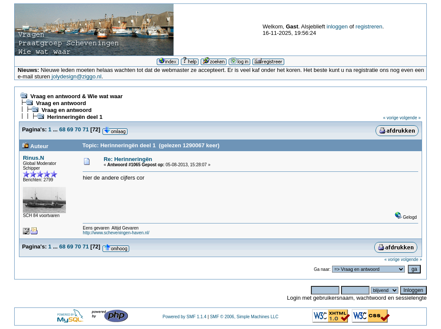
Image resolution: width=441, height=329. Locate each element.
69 (70, 129)
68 (62, 129)
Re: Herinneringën (128, 159)
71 (86, 129)
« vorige (391, 117)
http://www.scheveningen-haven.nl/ (116, 232)
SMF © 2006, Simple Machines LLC (244, 316)
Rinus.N (33, 158)
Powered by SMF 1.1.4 (185, 316)
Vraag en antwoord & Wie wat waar (76, 96)
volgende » (410, 117)
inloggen (337, 26)
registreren (369, 26)
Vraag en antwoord (61, 103)
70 (78, 129)
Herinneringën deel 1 (74, 117)
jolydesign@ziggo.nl (77, 76)
